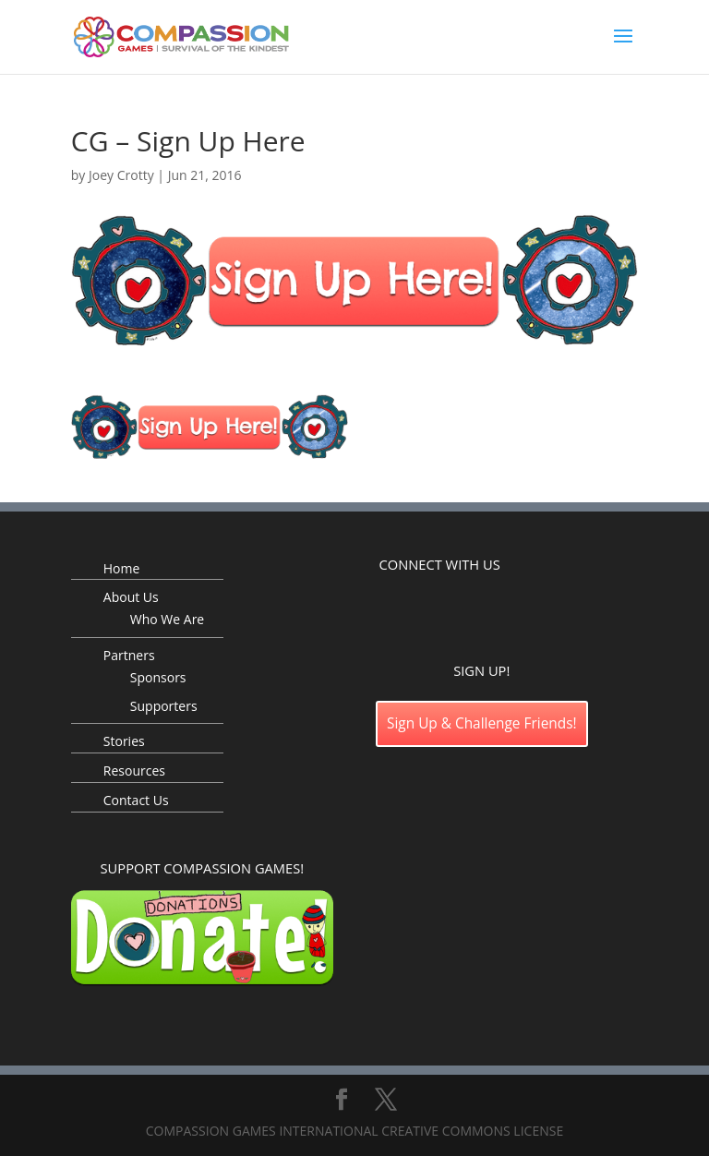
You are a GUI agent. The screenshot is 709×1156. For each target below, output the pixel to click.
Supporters (164, 706)
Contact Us (136, 800)
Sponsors (158, 677)
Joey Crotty (121, 175)
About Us (131, 597)
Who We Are (167, 619)
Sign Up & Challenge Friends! (482, 723)
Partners (129, 655)
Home (121, 568)
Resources (134, 770)
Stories (124, 741)
